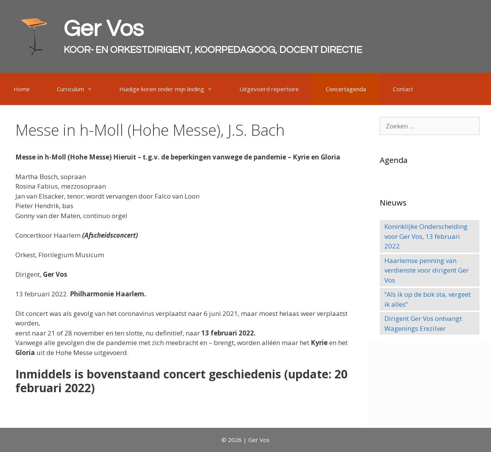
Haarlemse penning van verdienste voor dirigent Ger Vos (426, 270)
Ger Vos (103, 29)
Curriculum (81, 89)
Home (21, 89)
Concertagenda (346, 89)
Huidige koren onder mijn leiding (172, 89)
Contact (403, 89)
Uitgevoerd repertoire (269, 89)
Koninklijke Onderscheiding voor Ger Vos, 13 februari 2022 (426, 236)
